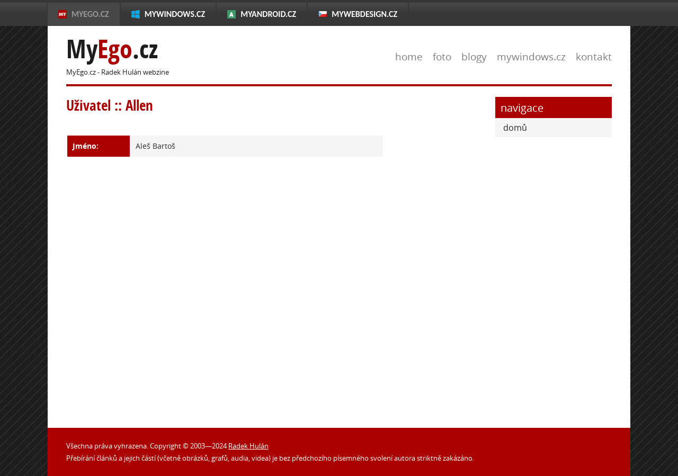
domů (515, 127)
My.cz (112, 49)
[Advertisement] (439, 256)
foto (442, 56)
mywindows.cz (531, 56)
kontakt (594, 56)
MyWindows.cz (175, 14)
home (409, 56)
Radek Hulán (248, 446)
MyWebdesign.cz (364, 14)
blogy (474, 56)
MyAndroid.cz (268, 14)
